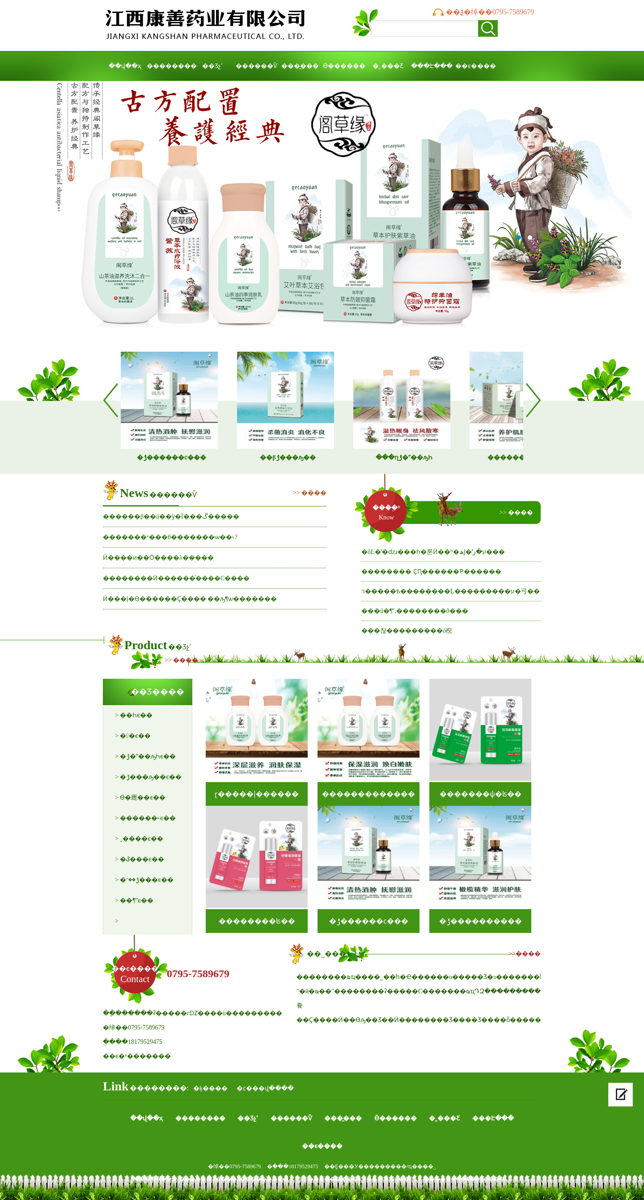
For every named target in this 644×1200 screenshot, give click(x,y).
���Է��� (432, 66)
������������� (368, 794)
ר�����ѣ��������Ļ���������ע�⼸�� (450, 591)
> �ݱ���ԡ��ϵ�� (148, 777)
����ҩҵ (322, 210)
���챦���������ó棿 (406, 630)
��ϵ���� (475, 66)
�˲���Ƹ (388, 66)
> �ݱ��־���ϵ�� (144, 880)
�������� (169, 66)
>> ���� (309, 492)
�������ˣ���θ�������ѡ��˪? (170, 537)
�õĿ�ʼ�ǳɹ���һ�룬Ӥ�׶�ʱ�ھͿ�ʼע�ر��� (433, 552)
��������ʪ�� (257, 921)
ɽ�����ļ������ (256, 794)
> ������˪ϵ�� (145, 818)
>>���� (524, 953)
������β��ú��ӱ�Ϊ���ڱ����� (171, 516)
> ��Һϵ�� (134, 715)
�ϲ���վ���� (265, 1088)
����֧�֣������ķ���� (464, 1179)
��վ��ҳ (125, 66)
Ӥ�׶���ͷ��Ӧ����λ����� (158, 557)
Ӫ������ (344, 66)
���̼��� (300, 66)
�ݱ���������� (480, 921)
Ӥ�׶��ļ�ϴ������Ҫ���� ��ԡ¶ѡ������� (190, 599)
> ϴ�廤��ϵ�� (140, 797)
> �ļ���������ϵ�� (143, 925)
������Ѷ (256, 66)
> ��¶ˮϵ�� (134, 900)
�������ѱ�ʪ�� (480, 794)
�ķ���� (210, 1088)
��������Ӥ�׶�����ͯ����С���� (176, 578)
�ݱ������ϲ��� (368, 921)
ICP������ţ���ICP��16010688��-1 (357, 1179)
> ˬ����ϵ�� (139, 838)
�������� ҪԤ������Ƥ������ (431, 571)
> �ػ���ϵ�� (139, 859)
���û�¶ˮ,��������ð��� (414, 611)
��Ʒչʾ (212, 66)
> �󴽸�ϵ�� (133, 735)
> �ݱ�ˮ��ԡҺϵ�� (145, 756)
